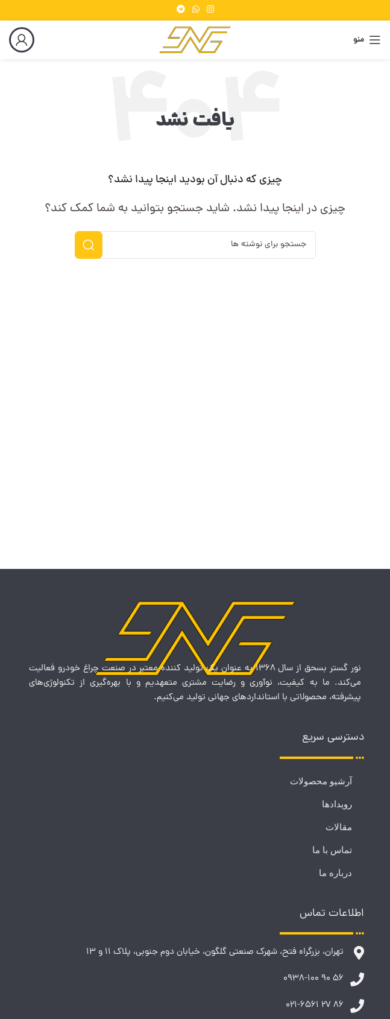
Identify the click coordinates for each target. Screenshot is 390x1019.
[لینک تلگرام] (181, 10)
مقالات (339, 827)
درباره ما (335, 873)
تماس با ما (332, 850)
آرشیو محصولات (321, 781)
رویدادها (337, 804)
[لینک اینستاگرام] (210, 10)
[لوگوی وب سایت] (194, 41)
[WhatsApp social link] (196, 10)
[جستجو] (195, 245)
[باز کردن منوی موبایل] (367, 40)
